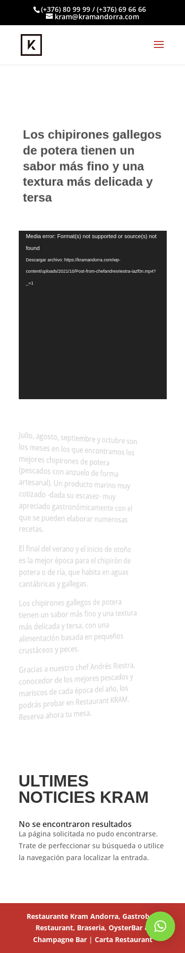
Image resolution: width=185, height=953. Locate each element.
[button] (160, 926)
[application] (93, 315)
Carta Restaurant (123, 939)
